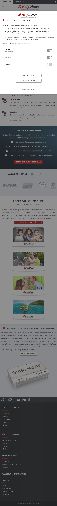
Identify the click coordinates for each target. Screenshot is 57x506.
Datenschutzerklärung (28, 89)
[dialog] (28, 253)
